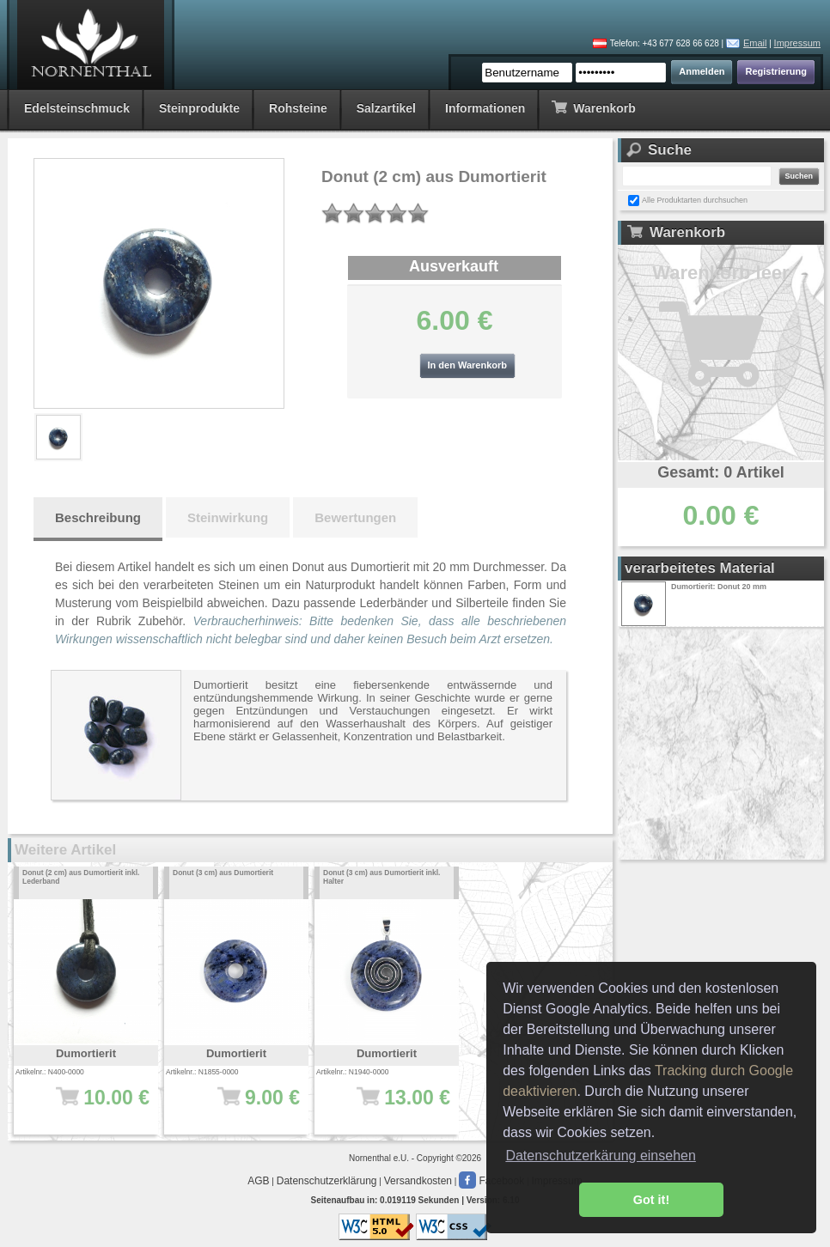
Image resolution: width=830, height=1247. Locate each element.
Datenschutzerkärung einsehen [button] (600, 1155)
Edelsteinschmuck (77, 108)
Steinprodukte (199, 108)
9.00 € (242, 1106)
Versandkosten (418, 1181)
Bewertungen (355, 517)
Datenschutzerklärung (327, 1181)
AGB (258, 1181)
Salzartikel (386, 108)
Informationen (485, 108)
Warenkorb (593, 107)
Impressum (797, 43)
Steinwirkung (227, 517)
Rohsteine (298, 108)
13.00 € (392, 1106)
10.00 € (92, 1106)
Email (755, 43)
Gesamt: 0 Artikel (720, 472)
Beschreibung (98, 517)
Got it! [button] (651, 1200)
